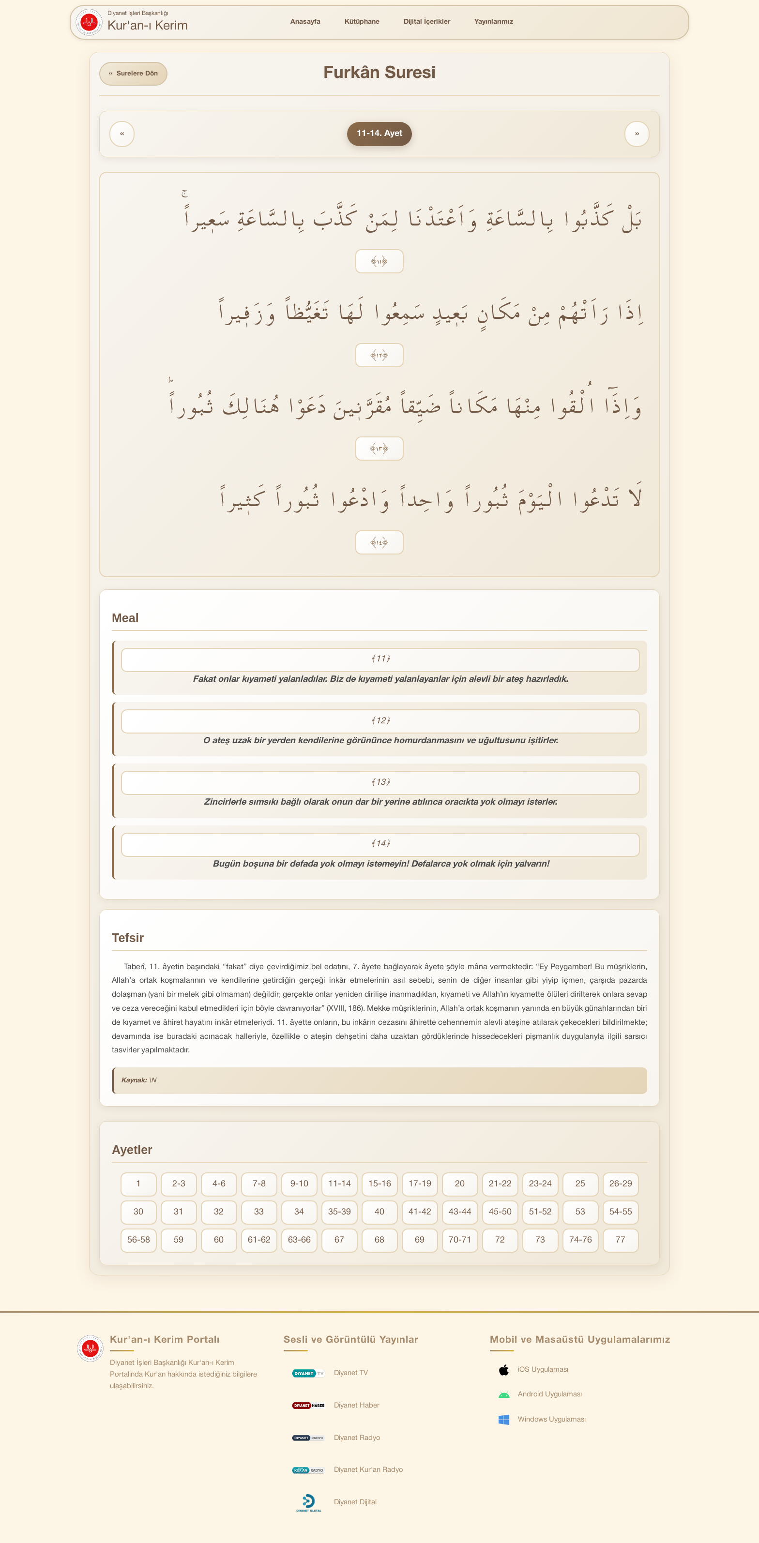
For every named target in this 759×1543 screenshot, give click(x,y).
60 (219, 1241)
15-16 (379, 1185)
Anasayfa (305, 22)
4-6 (219, 1185)
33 (259, 1213)
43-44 (460, 1213)
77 (620, 1241)
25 (580, 1185)
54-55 (620, 1213)
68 (379, 1241)
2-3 (178, 1185)
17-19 (420, 1185)
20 (460, 1185)
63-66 (299, 1241)
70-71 (460, 1241)
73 (540, 1241)
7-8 (259, 1185)
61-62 (259, 1241)
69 (420, 1241)
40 (379, 1213)
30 (138, 1213)
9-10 (299, 1185)
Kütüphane (362, 22)
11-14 (339, 1185)
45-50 (500, 1213)
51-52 (540, 1213)
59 (178, 1241)
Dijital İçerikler (427, 22)
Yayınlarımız (493, 22)
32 (219, 1213)
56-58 (138, 1241)
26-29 (620, 1185)
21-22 (500, 1185)
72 (500, 1241)
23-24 (540, 1185)
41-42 (420, 1213)
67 (339, 1241)
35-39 (339, 1213)
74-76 (580, 1241)
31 (178, 1213)
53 (580, 1213)
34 (299, 1213)
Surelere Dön (134, 74)
